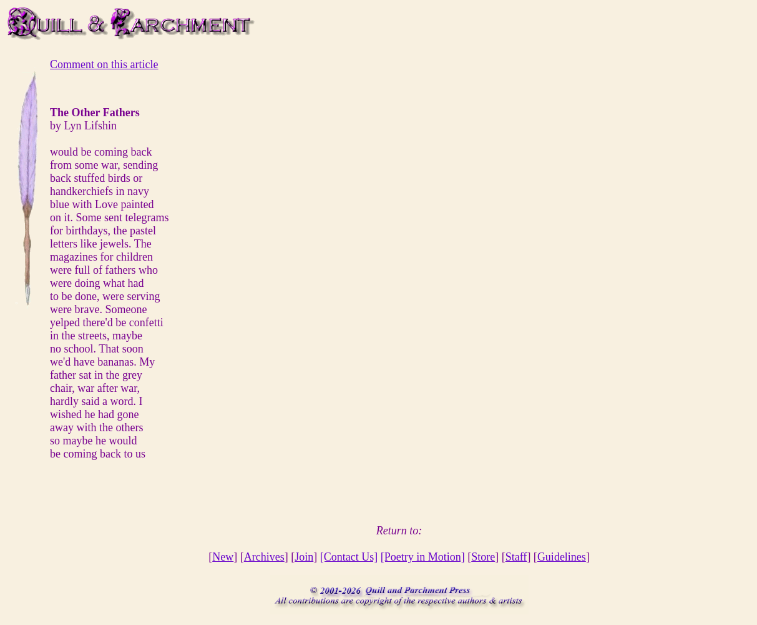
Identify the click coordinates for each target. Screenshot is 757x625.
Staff (516, 557)
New (222, 557)
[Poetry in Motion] (423, 557)
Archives (264, 557)
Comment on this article (104, 64)
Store (483, 557)
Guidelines (561, 557)
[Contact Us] (349, 557)
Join (304, 557)
